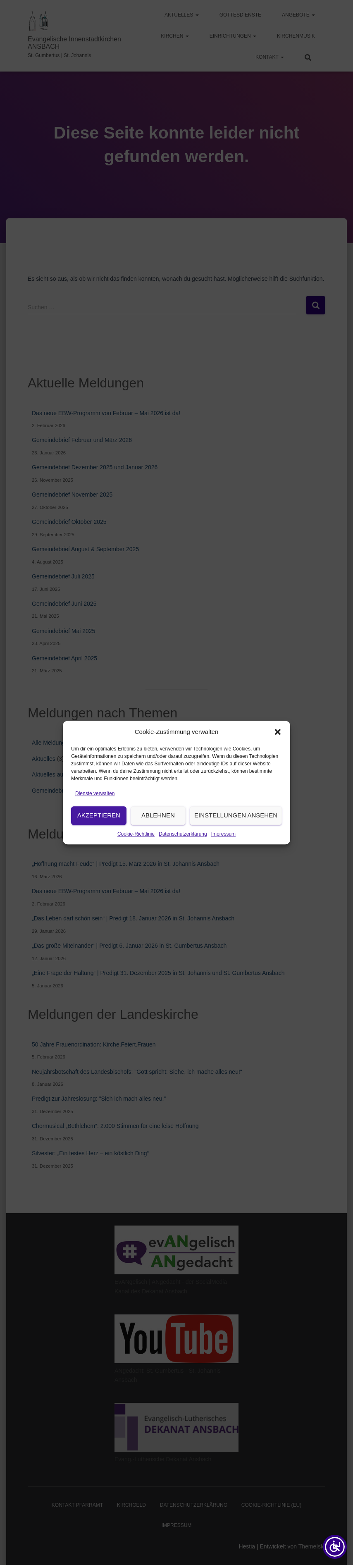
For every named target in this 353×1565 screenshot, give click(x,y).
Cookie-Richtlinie (136, 854)
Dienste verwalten (94, 814)
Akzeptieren (98, 835)
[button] (278, 752)
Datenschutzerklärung (183, 854)
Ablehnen (158, 835)
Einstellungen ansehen (235, 835)
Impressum (223, 854)
